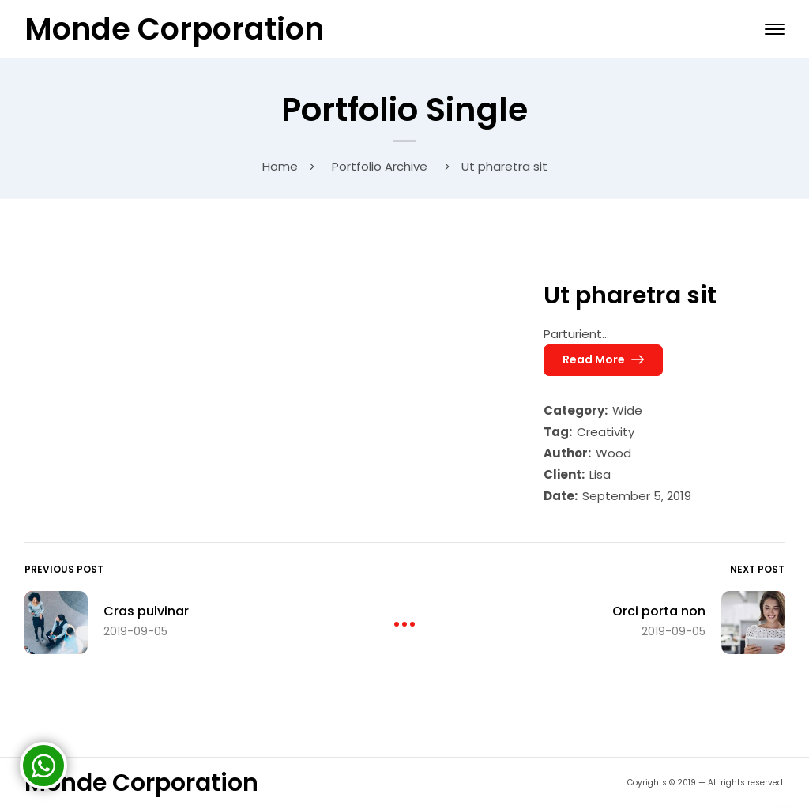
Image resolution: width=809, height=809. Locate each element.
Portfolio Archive (379, 166)
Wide (627, 410)
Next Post (757, 569)
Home (280, 166)
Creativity (605, 431)
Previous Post (63, 569)
